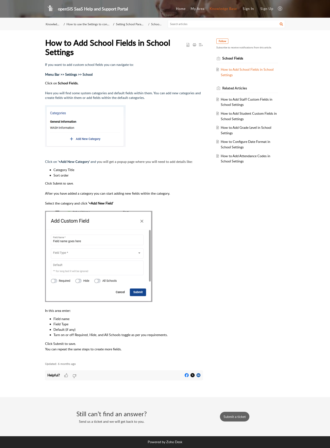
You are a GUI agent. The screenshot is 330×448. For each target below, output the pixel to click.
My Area (198, 8)
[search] (226, 24)
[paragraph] (124, 209)
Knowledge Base (223, 8)
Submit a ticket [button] (235, 416)
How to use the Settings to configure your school (99, 24)
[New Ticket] (234, 416)
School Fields (158, 24)
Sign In (248, 8)
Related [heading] (234, 88)
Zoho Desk (174, 442)
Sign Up (266, 8)
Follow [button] (222, 41)
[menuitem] (180, 9)
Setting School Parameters (137, 24)
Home (181, 8)
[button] (280, 9)
